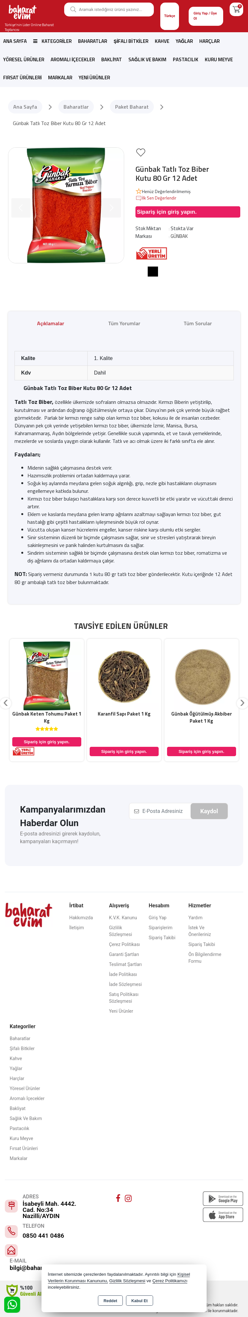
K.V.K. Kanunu (123, 917)
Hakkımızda (81, 917)
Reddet (110, 1301)
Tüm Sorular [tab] (198, 323)
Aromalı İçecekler (73, 59)
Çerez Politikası (124, 944)
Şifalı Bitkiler (131, 41)
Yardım (195, 917)
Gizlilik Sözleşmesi (120, 931)
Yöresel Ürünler (23, 59)
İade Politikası (123, 974)
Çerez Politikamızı (169, 1280)
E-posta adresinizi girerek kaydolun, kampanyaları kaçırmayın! (60, 837)
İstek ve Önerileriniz (199, 931)
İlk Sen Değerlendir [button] (155, 198)
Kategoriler (52, 41)
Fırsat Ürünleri (22, 77)
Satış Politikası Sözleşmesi (124, 998)
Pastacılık (185, 59)
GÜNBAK (179, 236)
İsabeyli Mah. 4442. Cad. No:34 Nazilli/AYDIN (49, 1210)
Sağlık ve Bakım (147, 59)
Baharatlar (92, 41)
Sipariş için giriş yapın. (167, 212)
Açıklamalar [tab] (50, 323)
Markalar (60, 77)
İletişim (76, 927)
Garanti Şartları (124, 954)
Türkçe (169, 16)
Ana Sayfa (15, 41)
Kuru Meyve (219, 59)
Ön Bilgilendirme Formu (204, 958)
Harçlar (209, 41)
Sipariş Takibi (162, 937)
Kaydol (209, 811)
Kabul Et (139, 1301)
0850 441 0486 (43, 1235)
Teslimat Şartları (125, 964)
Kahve (162, 41)
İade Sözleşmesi (125, 984)
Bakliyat (111, 59)
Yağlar (184, 41)
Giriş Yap (157, 917)
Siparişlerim (161, 927)
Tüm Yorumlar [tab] (124, 323)
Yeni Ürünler (121, 1011)
